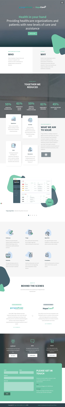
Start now (52, 355)
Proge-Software (17, 405)
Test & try (32, 33)
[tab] (28, 215)
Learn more (32, 355)
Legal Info (40, 405)
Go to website (16, 327)
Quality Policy (46, 405)
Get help (13, 355)
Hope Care (24, 405)
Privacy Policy (53, 405)
